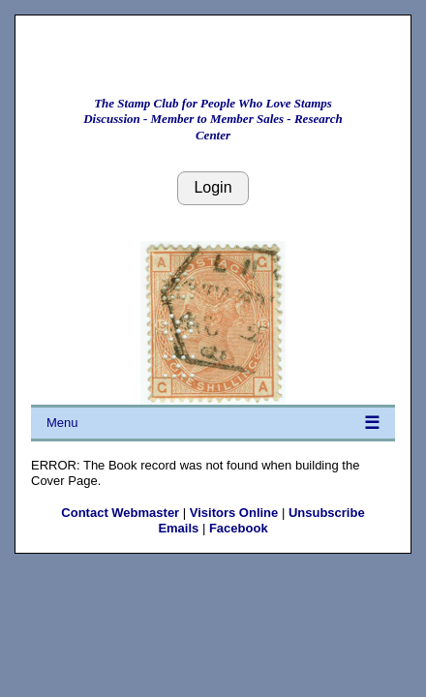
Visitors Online (234, 512)
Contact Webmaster (120, 512)
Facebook (238, 528)
